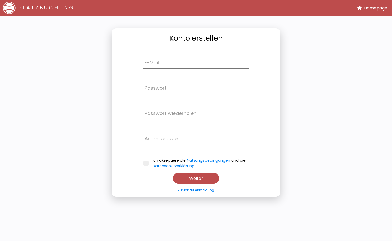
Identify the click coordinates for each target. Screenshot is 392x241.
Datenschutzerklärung (173, 165)
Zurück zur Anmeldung (196, 190)
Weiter (196, 178)
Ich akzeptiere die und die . (194, 163)
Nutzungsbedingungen (208, 160)
